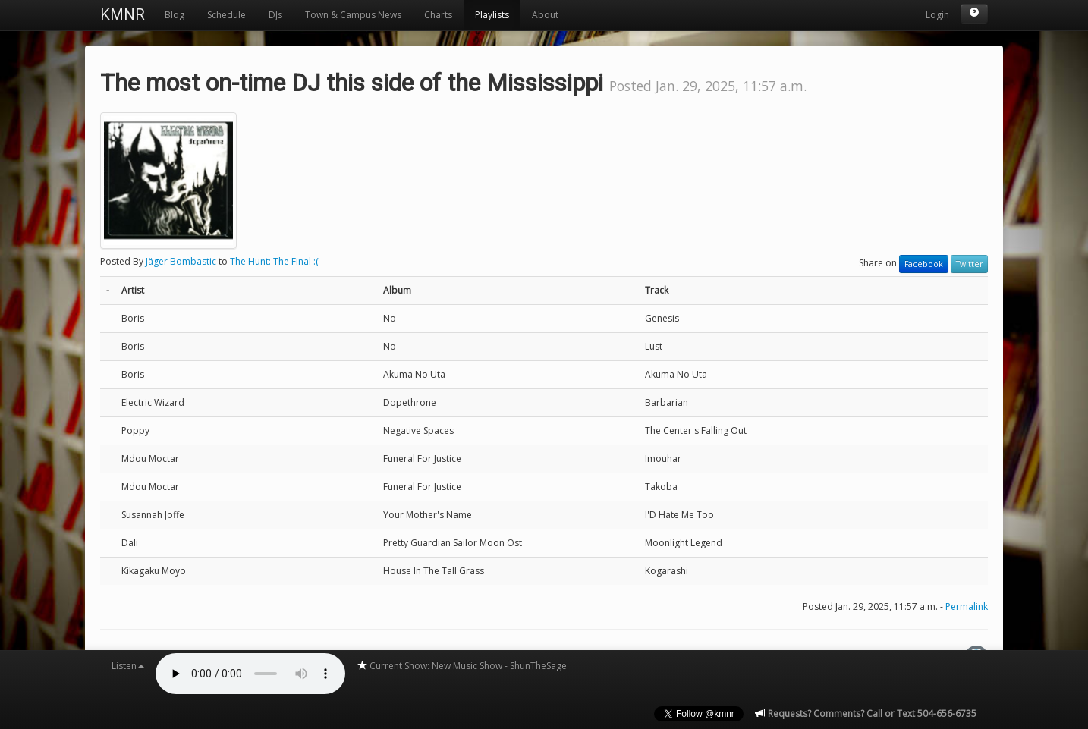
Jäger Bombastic (181, 261)
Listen (128, 665)
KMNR (122, 14)
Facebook (923, 264)
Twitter (969, 264)
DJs (275, 14)
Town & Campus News (353, 14)
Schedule (226, 14)
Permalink (966, 606)
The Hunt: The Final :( (274, 261)
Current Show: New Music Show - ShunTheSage (462, 665)
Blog (174, 14)
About (545, 14)
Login (937, 14)
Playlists (492, 14)
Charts (438, 14)
